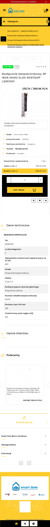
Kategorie (10, 21)
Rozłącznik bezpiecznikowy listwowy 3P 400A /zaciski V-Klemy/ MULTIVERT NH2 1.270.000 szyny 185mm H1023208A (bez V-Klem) (24, 391)
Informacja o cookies (14, 520)
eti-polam (20, 153)
